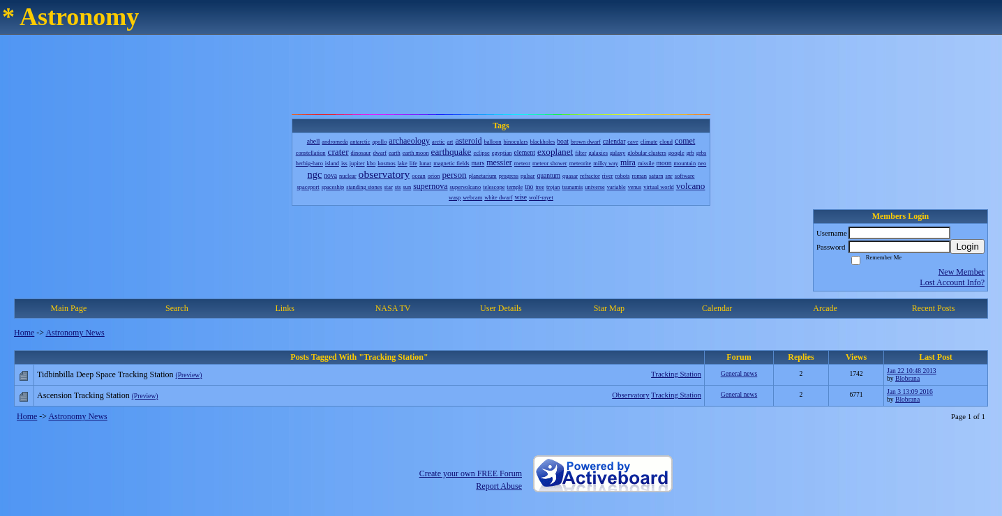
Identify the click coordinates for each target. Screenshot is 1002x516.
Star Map (609, 308)
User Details (501, 308)
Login (967, 246)
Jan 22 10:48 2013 (911, 370)
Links (285, 308)
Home (24, 332)
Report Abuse (499, 486)
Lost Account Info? (952, 282)
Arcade (825, 308)
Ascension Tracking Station (83, 395)
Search (176, 308)
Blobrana (907, 378)
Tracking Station (676, 374)
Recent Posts (933, 308)
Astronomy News (74, 332)
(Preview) (189, 375)
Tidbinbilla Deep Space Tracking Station (105, 374)
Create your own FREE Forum (470, 473)
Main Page (69, 308)
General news (739, 373)
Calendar (717, 308)
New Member (962, 272)
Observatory (630, 394)
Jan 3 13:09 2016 (910, 391)
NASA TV (393, 308)
